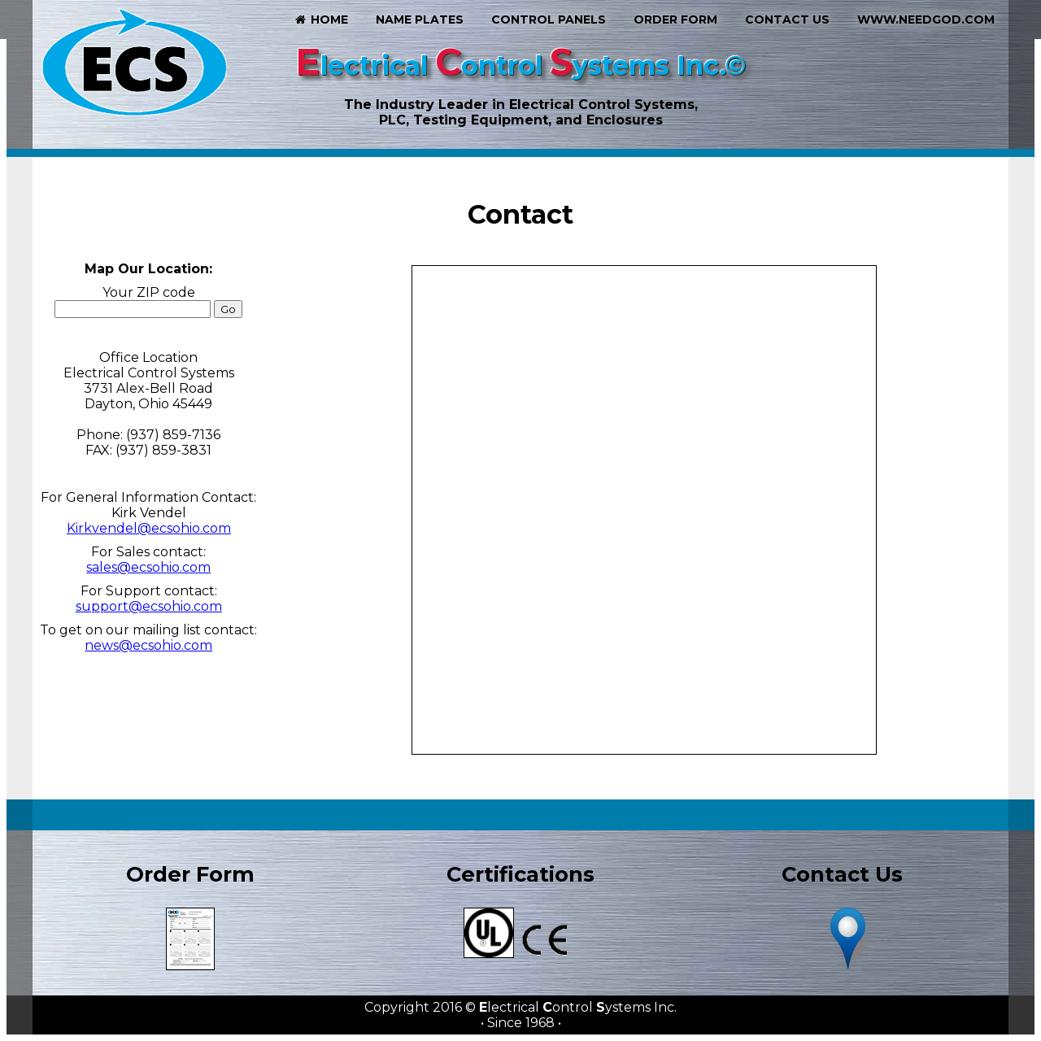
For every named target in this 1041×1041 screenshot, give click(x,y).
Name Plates (420, 19)
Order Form (675, 19)
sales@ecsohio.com (148, 567)
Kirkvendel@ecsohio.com (149, 528)
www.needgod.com (926, 19)
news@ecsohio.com (148, 645)
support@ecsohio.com (149, 606)
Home (320, 19)
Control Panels (548, 19)
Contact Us (787, 19)
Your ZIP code (148, 292)
